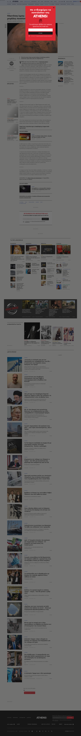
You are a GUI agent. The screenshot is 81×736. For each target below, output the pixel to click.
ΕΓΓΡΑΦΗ (40, 33)
